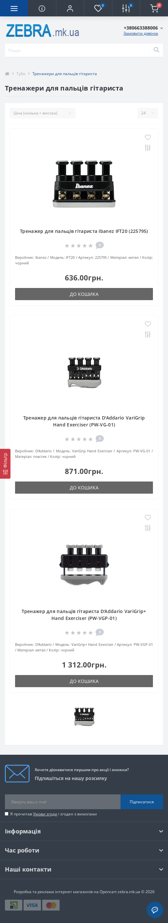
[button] (70, 8)
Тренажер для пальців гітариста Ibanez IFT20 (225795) (84, 231)
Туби (21, 73)
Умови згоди (45, 814)
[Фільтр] (5, 464)
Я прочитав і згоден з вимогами (53, 814)
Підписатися (142, 802)
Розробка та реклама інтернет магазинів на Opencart (65, 891)
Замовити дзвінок (140, 33)
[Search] (156, 50)
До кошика (84, 294)
